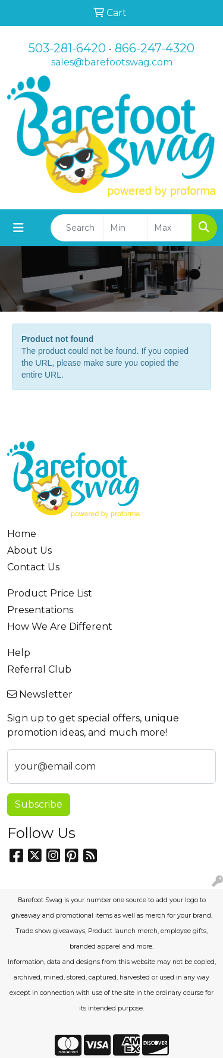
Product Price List (49, 593)
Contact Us (33, 567)
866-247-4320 (154, 48)
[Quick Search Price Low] (125, 227)
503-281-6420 (67, 48)
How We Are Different (59, 626)
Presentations (40, 610)
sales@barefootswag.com (111, 62)
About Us (29, 550)
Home (21, 533)
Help (18, 652)
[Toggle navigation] (18, 227)
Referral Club (39, 669)
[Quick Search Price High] (169, 227)
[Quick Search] (77, 227)
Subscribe (38, 804)
